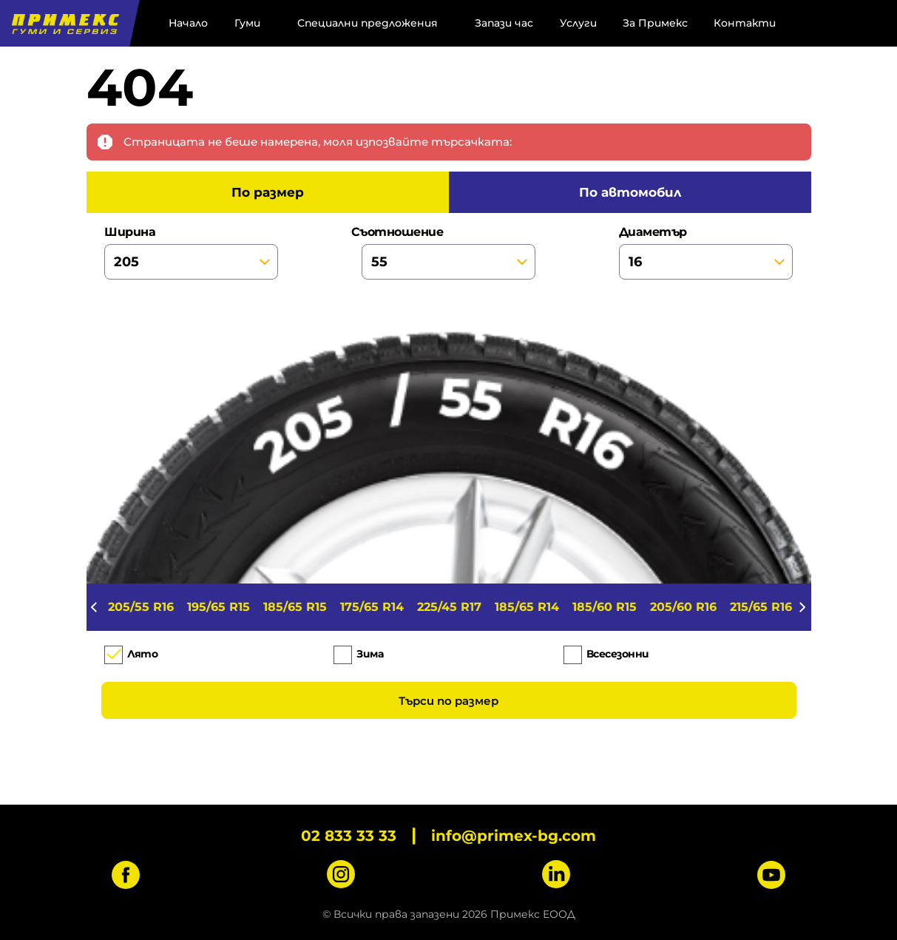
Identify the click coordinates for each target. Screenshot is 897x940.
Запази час (504, 23)
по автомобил (630, 192)
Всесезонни (617, 653)
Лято (142, 653)
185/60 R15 (604, 607)
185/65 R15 (295, 607)
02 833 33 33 (348, 836)
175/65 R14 (372, 607)
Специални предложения (367, 23)
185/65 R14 (527, 607)
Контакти (745, 23)
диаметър (706, 252)
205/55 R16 (141, 607)
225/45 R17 (449, 607)
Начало (188, 23)
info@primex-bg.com (513, 836)
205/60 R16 (683, 607)
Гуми (247, 23)
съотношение (448, 252)
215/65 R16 (761, 607)
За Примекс (655, 23)
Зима (369, 653)
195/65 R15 (218, 607)
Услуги (578, 23)
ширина (191, 252)
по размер (267, 192)
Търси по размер (448, 701)
